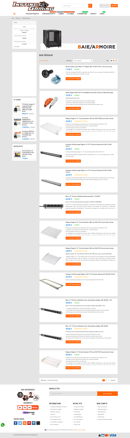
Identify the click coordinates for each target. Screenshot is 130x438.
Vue (108, 60)
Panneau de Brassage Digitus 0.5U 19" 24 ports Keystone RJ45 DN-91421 (90, 274)
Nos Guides (77, 422)
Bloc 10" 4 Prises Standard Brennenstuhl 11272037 (83, 196)
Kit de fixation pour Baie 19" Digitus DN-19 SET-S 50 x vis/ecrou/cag (89, 66)
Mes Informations (102, 409)
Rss (24, 423)
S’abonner (107, 394)
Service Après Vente (55, 419)
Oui (17, 46)
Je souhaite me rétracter (56, 422)
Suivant (113, 380)
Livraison (52, 414)
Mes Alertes (101, 414)
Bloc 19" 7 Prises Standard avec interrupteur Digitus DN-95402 (87, 326)
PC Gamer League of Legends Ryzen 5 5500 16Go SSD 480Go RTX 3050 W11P (28, 108)
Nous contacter (54, 424)
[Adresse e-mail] (73, 393)
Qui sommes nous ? (55, 417)
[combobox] (20, 36)
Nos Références (78, 417)
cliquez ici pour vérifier (79, 429)
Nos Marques (77, 414)
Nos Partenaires (78, 419)
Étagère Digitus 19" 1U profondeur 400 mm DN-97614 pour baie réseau (89, 222)
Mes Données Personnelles (105, 419)
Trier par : (69, 60)
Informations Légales (55, 409)
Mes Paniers (101, 417)
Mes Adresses (102, 412)
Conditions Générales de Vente (58, 406)
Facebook (15, 423)
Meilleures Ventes (78, 409)
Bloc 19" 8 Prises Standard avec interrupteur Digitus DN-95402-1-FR (89, 300)
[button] (24, 23)
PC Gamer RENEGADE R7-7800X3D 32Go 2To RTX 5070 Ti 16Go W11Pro (28, 121)
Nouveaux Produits (79, 406)
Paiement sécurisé (55, 412)
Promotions (77, 412)
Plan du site (77, 424)
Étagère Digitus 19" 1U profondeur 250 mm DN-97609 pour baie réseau (89, 118)
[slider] (15, 29)
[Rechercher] (77, 6)
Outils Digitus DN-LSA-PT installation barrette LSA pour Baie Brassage (89, 92)
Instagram (33, 423)
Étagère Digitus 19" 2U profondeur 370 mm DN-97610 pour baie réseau (89, 352)
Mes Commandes (102, 406)
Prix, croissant (77, 60)
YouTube (29, 423)
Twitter (20, 423)
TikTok (38, 423)
